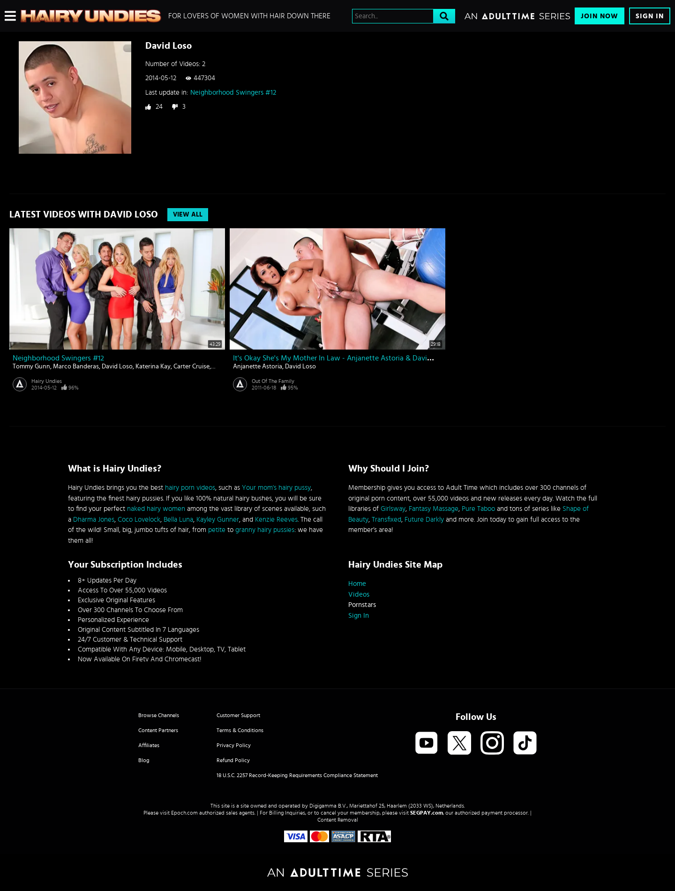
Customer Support (238, 715)
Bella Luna (178, 519)
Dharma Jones (93, 519)
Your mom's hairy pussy (276, 487)
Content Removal (337, 820)
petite (216, 529)
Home (357, 583)
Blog (144, 760)
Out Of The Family (273, 381)
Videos (358, 594)
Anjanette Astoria (257, 366)
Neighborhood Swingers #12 (233, 92)
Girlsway (393, 508)
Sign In (650, 16)
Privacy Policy (234, 745)
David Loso (117, 366)
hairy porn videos (190, 487)
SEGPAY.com (426, 813)
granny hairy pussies (264, 529)
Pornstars (362, 604)
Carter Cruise (191, 366)
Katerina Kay (153, 366)
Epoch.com (184, 813)
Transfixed (386, 519)
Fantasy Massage (433, 508)
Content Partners (158, 730)
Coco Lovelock (139, 519)
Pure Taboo (478, 508)
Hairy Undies (46, 381)
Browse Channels (158, 715)
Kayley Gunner (217, 519)
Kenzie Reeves (276, 519)
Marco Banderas (76, 366)
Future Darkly (424, 519)
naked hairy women (156, 508)
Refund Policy (233, 760)
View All (187, 214)
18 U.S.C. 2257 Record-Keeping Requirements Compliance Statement (297, 775)
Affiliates (148, 745)
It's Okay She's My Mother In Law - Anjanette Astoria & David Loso (341, 358)
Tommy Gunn (31, 366)
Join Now (599, 16)
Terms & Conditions (240, 730)
